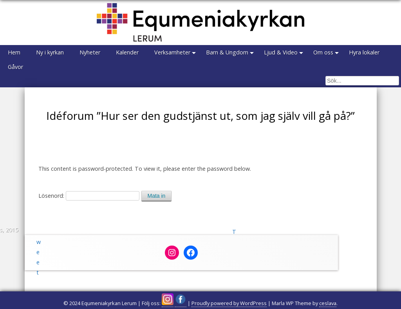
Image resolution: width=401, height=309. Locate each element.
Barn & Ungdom (227, 52)
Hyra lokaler (364, 52)
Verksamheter (172, 52)
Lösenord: (88, 195)
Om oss (323, 52)
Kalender (127, 52)
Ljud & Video (281, 52)
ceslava (327, 303)
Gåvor (15, 66)
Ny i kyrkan (50, 52)
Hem (14, 52)
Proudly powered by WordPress (229, 303)
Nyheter (89, 52)
